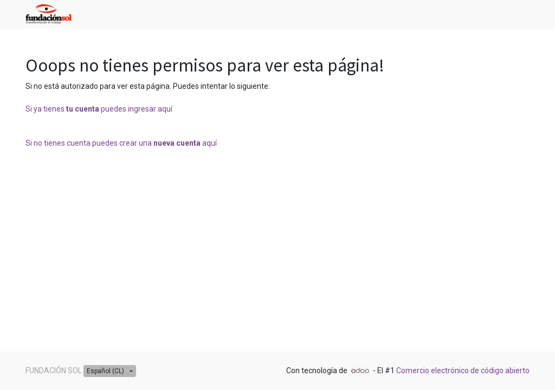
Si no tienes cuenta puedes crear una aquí (121, 143)
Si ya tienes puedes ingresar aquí (98, 109)
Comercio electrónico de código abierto (463, 370)
